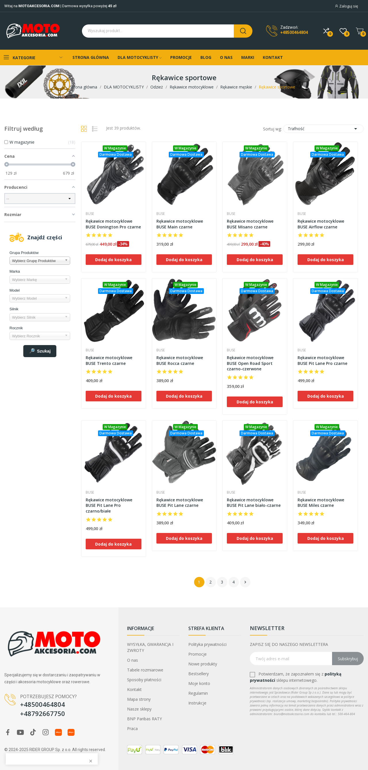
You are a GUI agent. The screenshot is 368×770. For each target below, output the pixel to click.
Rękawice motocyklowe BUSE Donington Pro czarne (113, 224)
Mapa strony (139, 699)
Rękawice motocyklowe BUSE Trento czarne (109, 360)
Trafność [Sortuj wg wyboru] (323, 128)
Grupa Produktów (24, 253)
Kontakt (134, 689)
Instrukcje (197, 703)
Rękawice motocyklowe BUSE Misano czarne (250, 224)
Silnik (13, 309)
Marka (14, 271)
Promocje (197, 654)
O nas (132, 660)
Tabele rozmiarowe (145, 670)
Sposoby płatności (144, 679)
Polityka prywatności (207, 644)
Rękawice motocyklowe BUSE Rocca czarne (179, 360)
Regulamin (198, 693)
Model (14, 290)
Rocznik (16, 328)
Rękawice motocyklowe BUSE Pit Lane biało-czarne (254, 502)
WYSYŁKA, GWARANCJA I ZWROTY (150, 647)
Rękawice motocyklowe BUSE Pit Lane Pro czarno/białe (109, 505)
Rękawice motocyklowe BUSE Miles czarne (321, 502)
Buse (90, 213)
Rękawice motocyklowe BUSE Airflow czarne (321, 224)
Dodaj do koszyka (113, 259)
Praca (132, 728)
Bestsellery (198, 673)
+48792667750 (42, 713)
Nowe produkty (202, 664)
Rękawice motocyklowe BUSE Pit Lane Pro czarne (322, 360)
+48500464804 (294, 32)
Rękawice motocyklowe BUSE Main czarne (179, 224)
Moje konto (199, 683)
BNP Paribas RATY (144, 718)
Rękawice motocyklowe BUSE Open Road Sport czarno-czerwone (250, 363)
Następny (245, 582)
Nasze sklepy (139, 709)
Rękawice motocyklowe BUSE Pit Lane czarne (179, 502)
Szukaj (40, 351)
